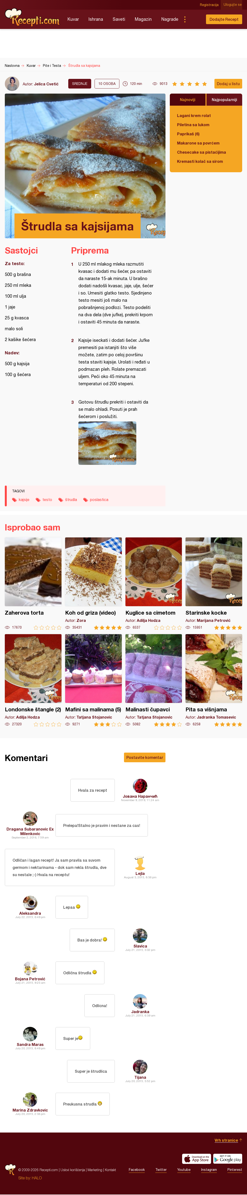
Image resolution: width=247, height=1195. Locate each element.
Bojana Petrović (30, 979)
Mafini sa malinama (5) (93, 680)
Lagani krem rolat (194, 115)
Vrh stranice (226, 1140)
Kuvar (73, 19)
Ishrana (96, 19)
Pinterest (234, 1170)
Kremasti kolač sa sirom (200, 161)
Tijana (140, 1077)
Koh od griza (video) (93, 583)
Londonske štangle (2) (33, 680)
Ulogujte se (233, 5)
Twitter (161, 1170)
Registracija (209, 5)
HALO (37, 1178)
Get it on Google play (227, 1159)
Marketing (95, 1170)
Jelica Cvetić (46, 84)
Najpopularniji (224, 99)
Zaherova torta (33, 583)
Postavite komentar (144, 757)
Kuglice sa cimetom (153, 583)
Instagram (209, 1170)
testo (47, 499)
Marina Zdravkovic (30, 1110)
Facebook (137, 1170)
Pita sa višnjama (213, 680)
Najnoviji (187, 99)
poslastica (99, 499)
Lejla (140, 873)
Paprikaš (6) (188, 133)
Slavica (140, 946)
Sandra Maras (30, 1045)
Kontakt (110, 1170)
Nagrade (169, 19)
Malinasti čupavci (153, 680)
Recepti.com (32, 17)
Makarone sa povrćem (198, 143)
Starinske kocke (213, 583)
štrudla (71, 499)
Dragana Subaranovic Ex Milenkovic (30, 831)
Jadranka (140, 1012)
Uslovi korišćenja (73, 1170)
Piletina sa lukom (193, 124)
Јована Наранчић (140, 796)
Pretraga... (194, 19)
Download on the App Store (196, 1159)
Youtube (184, 1170)
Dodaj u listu (228, 83)
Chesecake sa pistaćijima (201, 152)
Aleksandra (30, 913)
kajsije (24, 499)
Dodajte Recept (224, 19)
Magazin (143, 19)
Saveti (119, 19)
